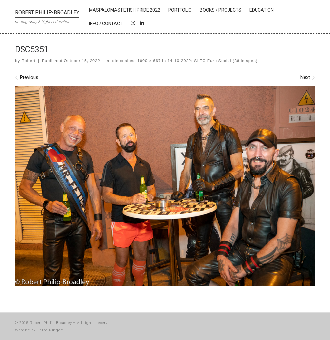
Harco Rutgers (50, 330)
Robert (28, 61)
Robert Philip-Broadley (51, 323)
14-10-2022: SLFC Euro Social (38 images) (211, 61)
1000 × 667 (148, 61)
